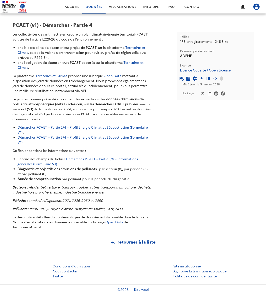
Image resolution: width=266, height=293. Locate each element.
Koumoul (141, 289)
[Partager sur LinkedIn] (209, 93)
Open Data (112, 75)
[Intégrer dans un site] (215, 78)
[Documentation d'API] (195, 78)
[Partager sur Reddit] (216, 93)
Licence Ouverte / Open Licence (205, 70)
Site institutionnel (187, 266)
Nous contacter (65, 271)
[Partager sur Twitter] (203, 93)
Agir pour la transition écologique (200, 271)
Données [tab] (94, 7)
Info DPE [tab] (151, 7)
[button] (242, 7)
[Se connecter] (256, 7)
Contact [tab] (192, 7)
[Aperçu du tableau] (181, 78)
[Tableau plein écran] (188, 78)
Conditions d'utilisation (71, 266)
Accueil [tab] (72, 7)
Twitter (58, 276)
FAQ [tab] (171, 7)
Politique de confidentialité (195, 276)
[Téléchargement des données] (201, 78)
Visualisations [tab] (123, 7)
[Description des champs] (208, 78)
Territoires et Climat (51, 75)
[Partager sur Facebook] (222, 93)
